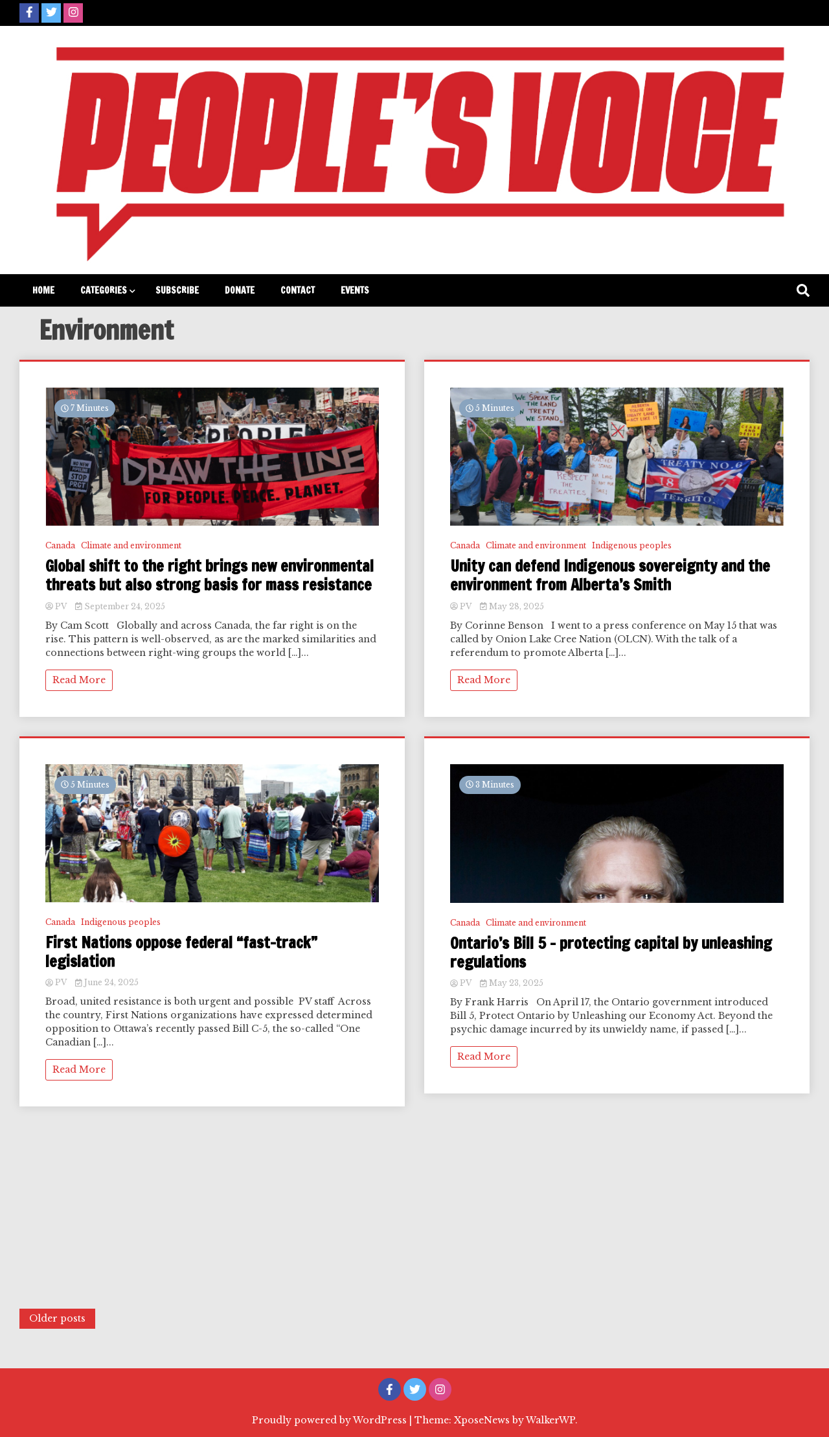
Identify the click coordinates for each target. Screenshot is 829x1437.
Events (355, 290)
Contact (297, 290)
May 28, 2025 (512, 606)
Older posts (57, 1318)
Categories (103, 290)
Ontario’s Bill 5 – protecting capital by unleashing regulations (611, 953)
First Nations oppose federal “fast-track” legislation (181, 952)
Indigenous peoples (121, 922)
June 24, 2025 (107, 982)
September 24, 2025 (120, 606)
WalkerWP (550, 1420)
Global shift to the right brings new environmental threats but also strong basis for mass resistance (209, 575)
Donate (240, 290)
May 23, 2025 (511, 983)
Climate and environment (131, 545)
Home (43, 290)
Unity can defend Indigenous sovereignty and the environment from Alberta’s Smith (610, 575)
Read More (79, 680)
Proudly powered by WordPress (330, 1420)
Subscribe (177, 290)
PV (57, 606)
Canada (60, 545)
